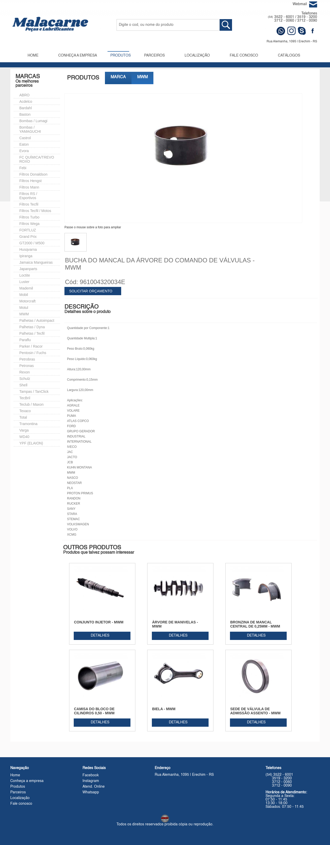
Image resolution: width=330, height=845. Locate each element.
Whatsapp (90, 792)
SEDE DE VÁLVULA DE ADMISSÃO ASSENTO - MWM (255, 711)
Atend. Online (93, 786)
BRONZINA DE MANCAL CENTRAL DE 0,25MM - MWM (255, 624)
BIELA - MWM (163, 709)
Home (15, 775)
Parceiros (18, 792)
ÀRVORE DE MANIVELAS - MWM (175, 624)
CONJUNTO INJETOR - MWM (98, 622)
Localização (20, 798)
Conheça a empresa (27, 781)
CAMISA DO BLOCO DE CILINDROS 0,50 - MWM (94, 711)
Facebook (90, 775)
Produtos (17, 786)
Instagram (90, 781)
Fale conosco (21, 803)
